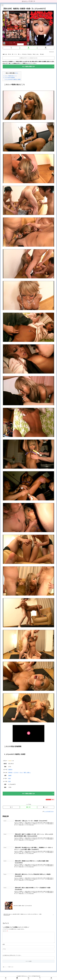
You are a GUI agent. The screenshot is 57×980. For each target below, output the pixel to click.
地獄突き (30, 54)
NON (9, 54)
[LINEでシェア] (28, 47)
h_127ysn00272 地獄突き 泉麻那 (13, 79)
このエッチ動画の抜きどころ (10, 75)
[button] (45, 47)
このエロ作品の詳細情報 (9, 77)
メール (4, 951)
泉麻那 (42, 54)
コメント (5, 931)
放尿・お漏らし (36, 54)
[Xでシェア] (11, 47)
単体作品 (25, 54)
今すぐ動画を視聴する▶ (28, 66)
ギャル (20, 54)
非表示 (16, 73)
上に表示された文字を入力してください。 (12, 957)
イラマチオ (14, 54)
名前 (4, 946)
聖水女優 (5, 54)
